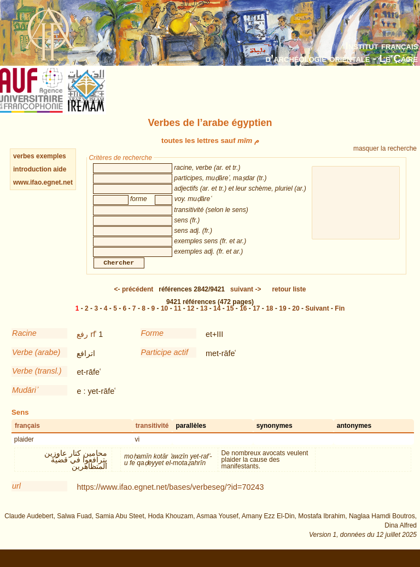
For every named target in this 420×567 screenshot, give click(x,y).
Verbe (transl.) (37, 381)
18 (269, 319)
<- (134, 300)
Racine (24, 344)
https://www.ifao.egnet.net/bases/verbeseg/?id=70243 (170, 498)
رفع (82, 345)
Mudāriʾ (24, 401)
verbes (23, 156)
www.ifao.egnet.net (43, 182)
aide (59, 169)
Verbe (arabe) (36, 363)
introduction (33, 169)
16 (243, 319)
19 (282, 319)
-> (245, 300)
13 (203, 319)
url (16, 496)
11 (177, 319)
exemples (51, 156)
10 (164, 319)
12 (190, 319)
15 (230, 319)
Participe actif (164, 363)
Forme (152, 344)
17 (256, 319)
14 (216, 319)
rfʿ (93, 345)
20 (295, 319)
